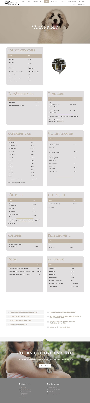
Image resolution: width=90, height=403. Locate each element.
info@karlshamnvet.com (25, 389)
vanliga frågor (61, 121)
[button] (25, 312)
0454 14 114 (23, 387)
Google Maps (23, 396)
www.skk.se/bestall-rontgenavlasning (26, 221)
